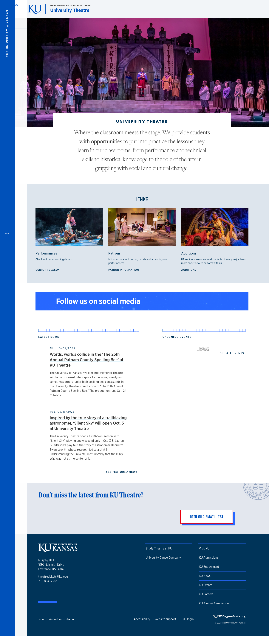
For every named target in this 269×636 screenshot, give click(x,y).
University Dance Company (163, 558)
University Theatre (69, 10)
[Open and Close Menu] (7, 318)
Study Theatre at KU (159, 548)
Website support (165, 619)
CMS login (187, 619)
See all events (233, 353)
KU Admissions (208, 558)
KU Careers (206, 594)
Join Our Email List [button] (207, 516)
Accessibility (142, 619)
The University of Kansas (233, 622)
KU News (205, 576)
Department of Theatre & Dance (70, 5)
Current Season (48, 269)
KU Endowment (209, 567)
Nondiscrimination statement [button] (57, 619)
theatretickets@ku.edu (53, 577)
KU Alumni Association (214, 603)
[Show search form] (252, 9)
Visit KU (204, 548)
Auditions (189, 269)
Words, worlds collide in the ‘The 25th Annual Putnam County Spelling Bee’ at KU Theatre (86, 359)
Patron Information (124, 269)
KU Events (205, 585)
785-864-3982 (47, 581)
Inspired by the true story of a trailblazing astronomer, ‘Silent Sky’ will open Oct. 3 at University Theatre (88, 423)
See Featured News (122, 472)
